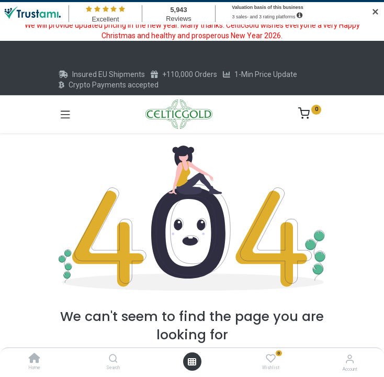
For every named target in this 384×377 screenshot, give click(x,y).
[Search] (113, 359)
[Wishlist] (271, 358)
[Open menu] (192, 362)
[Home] (34, 359)
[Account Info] (350, 359)
